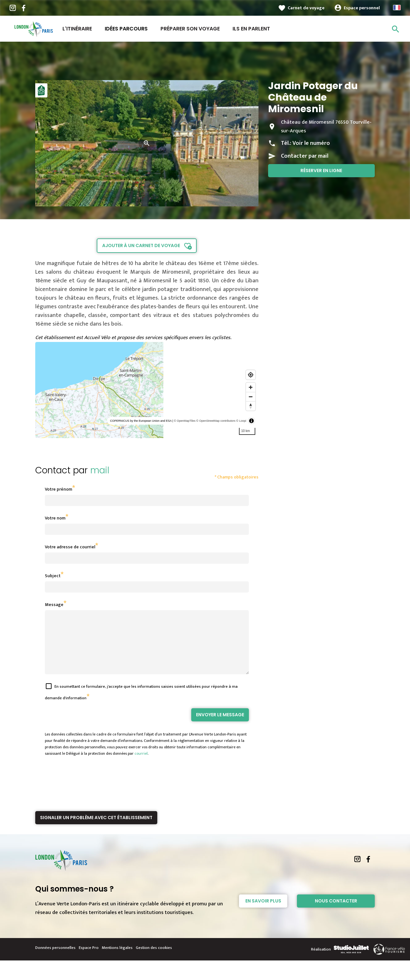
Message (54, 604)
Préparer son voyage (190, 28)
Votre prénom (58, 489)
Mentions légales (117, 959)
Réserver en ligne (321, 170)
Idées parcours (126, 28)
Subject (53, 575)
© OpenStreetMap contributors (215, 420)
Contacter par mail (304, 156)
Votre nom (55, 518)
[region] (146, 390)
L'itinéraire (77, 28)
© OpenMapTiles (184, 420)
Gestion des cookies (154, 959)
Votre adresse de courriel (70, 547)
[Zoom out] (250, 396)
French (396, 7)
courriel (141, 765)
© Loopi (241, 420)
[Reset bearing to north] (250, 406)
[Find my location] (250, 374)
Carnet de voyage (306, 8)
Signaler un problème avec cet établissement (96, 829)
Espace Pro (89, 959)
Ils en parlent (251, 28)
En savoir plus (263, 912)
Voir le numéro (311, 143)
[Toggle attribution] (251, 421)
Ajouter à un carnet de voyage (141, 245)
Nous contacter (336, 912)
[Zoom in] (250, 387)
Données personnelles (55, 959)
